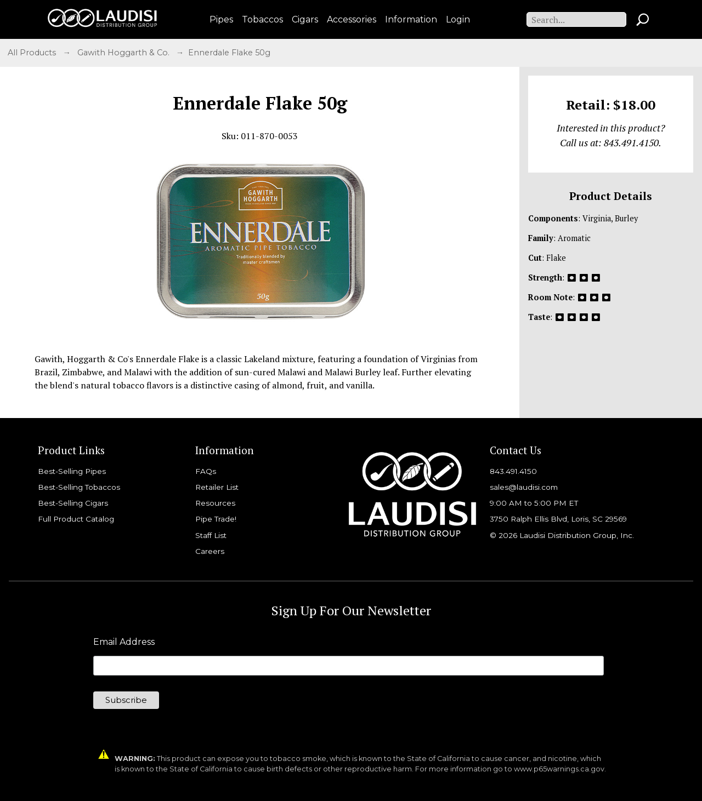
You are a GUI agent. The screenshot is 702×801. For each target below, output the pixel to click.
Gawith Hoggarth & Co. (124, 53)
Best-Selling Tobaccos (79, 487)
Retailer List (217, 487)
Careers (209, 551)
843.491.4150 (513, 471)
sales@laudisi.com (524, 487)
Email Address (124, 642)
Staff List (211, 535)
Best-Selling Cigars (73, 503)
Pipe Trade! (215, 518)
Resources (215, 503)
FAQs (205, 471)
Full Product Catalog (76, 518)
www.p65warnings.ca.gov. (560, 769)
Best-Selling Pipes (72, 471)
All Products (33, 53)
